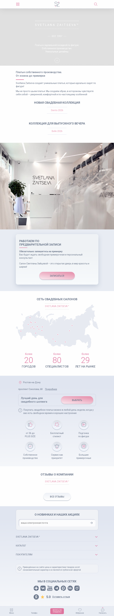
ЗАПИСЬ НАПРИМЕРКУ (57, 611)
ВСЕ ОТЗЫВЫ (57, 496)
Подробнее (51, 389)
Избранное (80, 613)
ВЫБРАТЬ (77, 400)
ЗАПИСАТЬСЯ (57, 276)
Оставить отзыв (61, 596)
